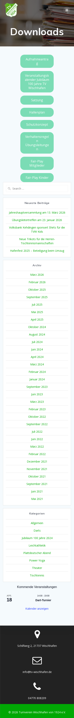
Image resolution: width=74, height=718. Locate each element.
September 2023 (37, 387)
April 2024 (37, 357)
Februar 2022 (37, 454)
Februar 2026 (37, 282)
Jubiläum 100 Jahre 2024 (37, 538)
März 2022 (37, 446)
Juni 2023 (37, 394)
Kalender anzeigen (37, 608)
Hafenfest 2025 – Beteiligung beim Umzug (37, 251)
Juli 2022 (37, 431)
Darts (37, 530)
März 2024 (37, 364)
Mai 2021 (37, 499)
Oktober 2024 (37, 327)
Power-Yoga (37, 560)
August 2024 (37, 334)
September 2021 (37, 484)
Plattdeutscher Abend (37, 553)
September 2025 (37, 297)
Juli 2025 (37, 304)
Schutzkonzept (37, 124)
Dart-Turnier (43, 600)
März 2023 (37, 402)
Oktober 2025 (37, 289)
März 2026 (37, 275)
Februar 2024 (37, 372)
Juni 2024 (37, 349)
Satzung (37, 100)
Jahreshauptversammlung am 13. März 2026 (37, 212)
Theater (37, 568)
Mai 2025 (37, 312)
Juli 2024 (37, 342)
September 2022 (37, 424)
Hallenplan (37, 112)
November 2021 (37, 469)
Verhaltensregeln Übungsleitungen (37, 143)
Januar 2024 (37, 379)
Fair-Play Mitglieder (37, 163)
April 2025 (37, 319)
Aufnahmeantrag (37, 61)
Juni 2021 (37, 491)
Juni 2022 (37, 439)
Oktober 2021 (37, 476)
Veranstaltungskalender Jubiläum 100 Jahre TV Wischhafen (37, 81)
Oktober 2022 (37, 416)
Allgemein (37, 523)
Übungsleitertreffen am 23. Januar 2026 (37, 220)
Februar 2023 (37, 409)
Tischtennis (37, 575)
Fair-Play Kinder (37, 177)
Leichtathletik (37, 545)
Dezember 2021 (37, 461)
